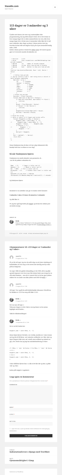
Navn (12, 407)
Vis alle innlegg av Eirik (43, 224)
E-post (12, 414)
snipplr (31, 204)
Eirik (21, 233)
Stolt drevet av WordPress (16, 472)
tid (47, 233)
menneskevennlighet (37, 233)
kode (26, 233)
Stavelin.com (12, 6)
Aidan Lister (35, 50)
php (45, 233)
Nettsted (13, 421)
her (19, 206)
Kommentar (13, 384)
